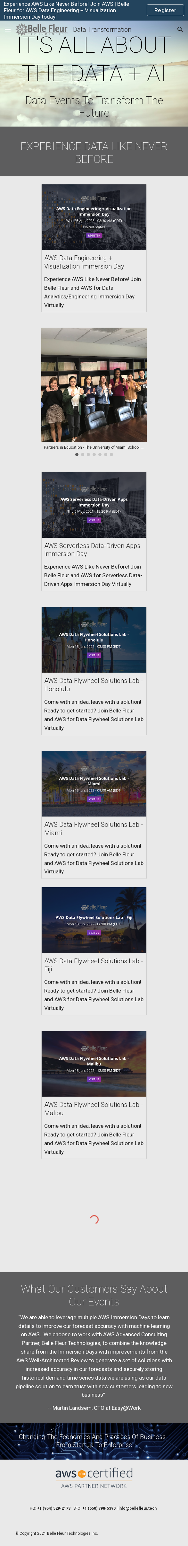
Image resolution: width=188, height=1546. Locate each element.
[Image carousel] (94, 392)
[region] (94, 10)
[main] (94, 75)
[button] (7, 29)
